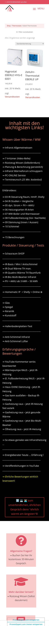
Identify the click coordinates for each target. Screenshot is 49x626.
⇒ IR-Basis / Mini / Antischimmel (19, 264)
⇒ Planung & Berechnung (22, 166)
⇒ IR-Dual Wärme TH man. (16, 268)
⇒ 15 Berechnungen (13, 237)
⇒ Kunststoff (9, 315)
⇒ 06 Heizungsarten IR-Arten (18, 209)
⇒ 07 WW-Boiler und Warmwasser (21, 213)
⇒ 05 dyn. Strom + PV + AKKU (18, 205)
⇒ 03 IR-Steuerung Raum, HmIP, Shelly (23, 196)
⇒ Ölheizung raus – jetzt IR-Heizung (21, 429)
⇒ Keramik (8, 311)
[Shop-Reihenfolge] (29, 43)
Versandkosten (12, 96)
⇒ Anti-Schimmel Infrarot (16, 336)
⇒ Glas (6, 302)
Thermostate (16, 26)
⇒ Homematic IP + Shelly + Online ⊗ (22, 292)
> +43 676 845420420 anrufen (16, 2)
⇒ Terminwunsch (22, 179)
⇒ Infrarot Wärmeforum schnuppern (22, 171)
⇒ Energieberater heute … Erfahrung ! (23, 455)
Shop (9, 26)
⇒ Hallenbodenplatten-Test (17, 326)
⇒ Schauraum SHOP (13, 253)
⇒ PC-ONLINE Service (14, 175)
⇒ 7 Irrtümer (16, 158)
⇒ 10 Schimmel (11, 226)
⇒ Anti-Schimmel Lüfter (15, 341)
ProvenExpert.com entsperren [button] (26, 620)
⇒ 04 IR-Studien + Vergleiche (17, 201)
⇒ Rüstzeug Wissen (21, 162)
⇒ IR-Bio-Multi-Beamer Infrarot (19, 277)
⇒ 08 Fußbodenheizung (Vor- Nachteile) (24, 218)
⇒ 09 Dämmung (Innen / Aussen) (20, 222)
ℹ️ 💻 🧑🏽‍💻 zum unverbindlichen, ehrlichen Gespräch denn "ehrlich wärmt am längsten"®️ (24, 507)
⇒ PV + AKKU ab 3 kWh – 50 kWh (20, 281)
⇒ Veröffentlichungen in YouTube (20, 465)
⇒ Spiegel (7, 307)
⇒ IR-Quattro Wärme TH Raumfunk (21, 272)
